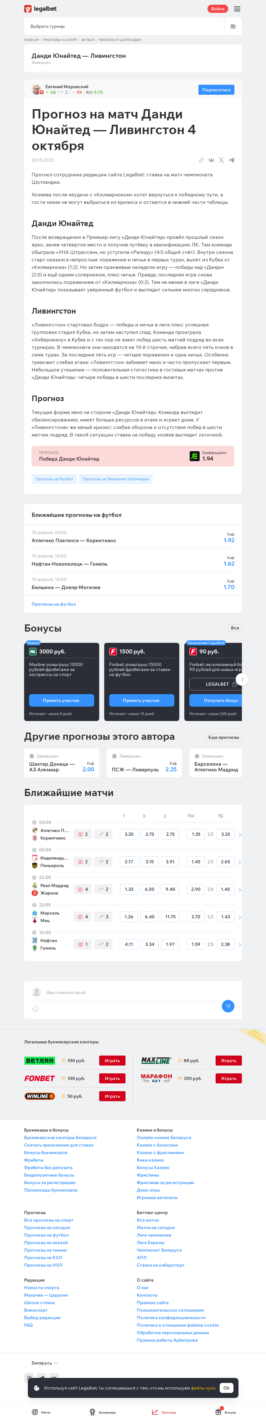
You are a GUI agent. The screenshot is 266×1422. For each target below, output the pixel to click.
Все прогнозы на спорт (49, 1220)
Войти (217, 9)
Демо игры (148, 1190)
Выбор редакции (42, 1317)
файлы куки (203, 1388)
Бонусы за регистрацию (49, 1182)
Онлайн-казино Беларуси (164, 1137)
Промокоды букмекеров (51, 1190)
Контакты (147, 1295)
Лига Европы (150, 1242)
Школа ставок (39, 1302)
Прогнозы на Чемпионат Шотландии (116, 479)
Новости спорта (41, 1287)
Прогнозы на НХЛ (43, 1265)
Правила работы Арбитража (167, 1340)
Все (235, 628)
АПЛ (141, 1257)
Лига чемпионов (154, 1235)
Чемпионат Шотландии (120, 40)
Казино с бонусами (157, 1145)
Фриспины (148, 1175)
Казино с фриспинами (160, 1152)
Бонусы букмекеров (46, 1152)
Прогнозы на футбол (54, 604)
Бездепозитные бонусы (49, 1175)
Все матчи (148, 1220)
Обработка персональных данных (173, 1332)
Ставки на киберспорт (161, 1265)
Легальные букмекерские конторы (61, 1042)
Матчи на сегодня (156, 1227)
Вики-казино (150, 1160)
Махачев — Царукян (46, 1295)
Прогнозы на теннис (45, 1250)
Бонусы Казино (153, 1167)
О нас (143, 1287)
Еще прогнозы (223, 737)
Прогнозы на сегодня (47, 1227)
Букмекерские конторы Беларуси (60, 1137)
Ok (226, 1388)
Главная (31, 40)
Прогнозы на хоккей (46, 1242)
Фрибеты (33, 1160)
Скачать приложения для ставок (59, 1145)
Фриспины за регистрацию (165, 1182)
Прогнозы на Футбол (54, 479)
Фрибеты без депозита (48, 1167)
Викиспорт (36, 1310)
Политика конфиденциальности (171, 1317)
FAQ (28, 1325)
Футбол (88, 40)
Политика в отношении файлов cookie (178, 1325)
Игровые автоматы (157, 1197)
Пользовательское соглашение (170, 1310)
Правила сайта (153, 1302)
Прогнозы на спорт (60, 40)
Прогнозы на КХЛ (43, 1257)
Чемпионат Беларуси (159, 1250)
